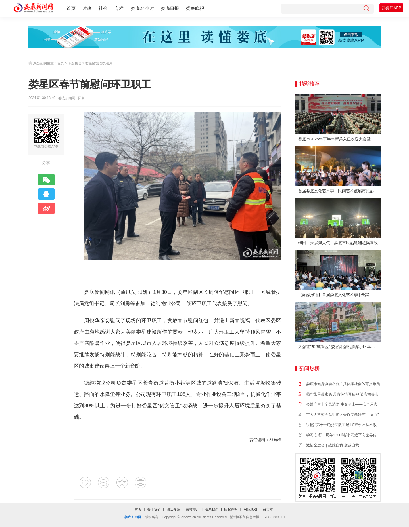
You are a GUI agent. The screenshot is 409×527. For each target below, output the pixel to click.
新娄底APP (391, 7)
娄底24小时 (142, 8)
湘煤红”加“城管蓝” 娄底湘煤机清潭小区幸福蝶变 (339, 346)
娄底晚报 (195, 8)
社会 (103, 8)
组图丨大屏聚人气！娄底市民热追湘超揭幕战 (338, 243)
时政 (86, 8)
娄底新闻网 (66, 98)
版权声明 (231, 509)
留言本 (268, 509)
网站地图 (250, 509)
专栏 (119, 8)
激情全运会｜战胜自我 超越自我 (332, 445)
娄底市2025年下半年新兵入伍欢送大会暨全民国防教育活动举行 (339, 139)
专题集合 (75, 63)
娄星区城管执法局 (98, 63)
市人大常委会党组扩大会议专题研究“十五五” (342, 414)
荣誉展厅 (192, 509)
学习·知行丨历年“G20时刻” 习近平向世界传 (341, 435)
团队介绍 (173, 509)
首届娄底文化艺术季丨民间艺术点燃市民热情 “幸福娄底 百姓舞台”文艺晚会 (339, 191)
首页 (71, 8)
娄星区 (185, 292)
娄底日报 (170, 8)
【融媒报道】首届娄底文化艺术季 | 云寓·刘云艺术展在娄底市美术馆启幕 (339, 294)
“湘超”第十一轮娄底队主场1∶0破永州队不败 (341, 425)
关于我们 (154, 509)
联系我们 (211, 509)
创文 (164, 405)
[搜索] (366, 9)
